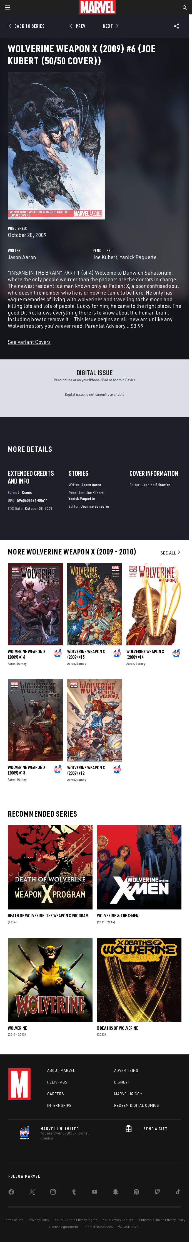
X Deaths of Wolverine (117, 1028)
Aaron (12, 663)
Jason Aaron (22, 257)
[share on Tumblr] (74, 1193)
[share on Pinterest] (136, 1193)
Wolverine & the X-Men (117, 915)
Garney (21, 663)
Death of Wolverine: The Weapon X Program (48, 915)
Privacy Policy (39, 1220)
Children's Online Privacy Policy (162, 1220)
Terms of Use (13, 1220)
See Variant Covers (29, 342)
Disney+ (122, 1082)
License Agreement (63, 1227)
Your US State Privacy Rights (76, 1220)
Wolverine (17, 1028)
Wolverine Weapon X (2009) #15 (86, 654)
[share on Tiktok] (178, 1193)
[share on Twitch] (157, 1193)
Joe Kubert (105, 257)
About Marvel (61, 1070)
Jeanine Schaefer (95, 506)
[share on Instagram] (53, 1193)
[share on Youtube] (95, 1193)
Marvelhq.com (128, 1094)
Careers (55, 1094)
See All (171, 553)
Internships (59, 1105)
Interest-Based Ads (98, 1227)
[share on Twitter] (32, 1193)
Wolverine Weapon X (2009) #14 (145, 654)
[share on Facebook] (11, 1193)
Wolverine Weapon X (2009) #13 (26, 770)
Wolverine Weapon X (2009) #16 (26, 654)
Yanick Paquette (138, 257)
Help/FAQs (57, 1082)
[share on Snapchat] (115, 1193)
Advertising (126, 1070)
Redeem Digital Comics (136, 1105)
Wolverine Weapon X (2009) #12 (86, 770)
